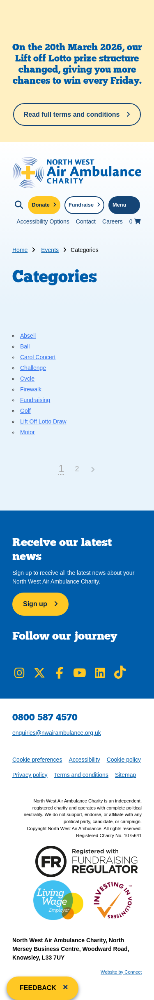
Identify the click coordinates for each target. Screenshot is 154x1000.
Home (20, 250)
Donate (41, 205)
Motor (27, 432)
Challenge (33, 368)
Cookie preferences (37, 759)
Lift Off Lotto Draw (43, 421)
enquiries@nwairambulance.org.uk (56, 732)
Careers (112, 221)
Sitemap (125, 775)
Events (50, 250)
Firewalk (30, 389)
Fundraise (81, 205)
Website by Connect (121, 971)
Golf (25, 410)
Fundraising (35, 400)
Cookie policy (124, 759)
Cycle (27, 378)
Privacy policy (30, 775)
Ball (25, 346)
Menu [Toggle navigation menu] (119, 205)
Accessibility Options (42, 221)
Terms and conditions (81, 775)
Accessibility (84, 759)
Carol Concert (37, 357)
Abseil (28, 335)
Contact (86, 221)
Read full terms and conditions (72, 114)
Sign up (35, 603)
